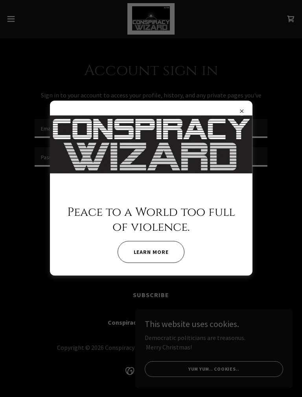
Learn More (151, 251)
